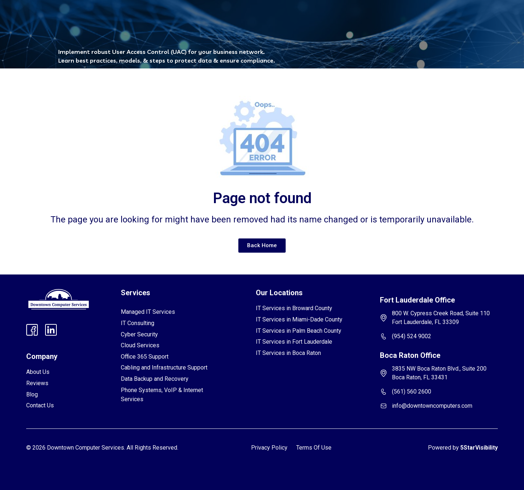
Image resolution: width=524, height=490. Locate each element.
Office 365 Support (144, 356)
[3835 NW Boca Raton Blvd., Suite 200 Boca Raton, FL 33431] (383, 373)
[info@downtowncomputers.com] (383, 406)
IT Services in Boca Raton (288, 352)
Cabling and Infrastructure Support (164, 367)
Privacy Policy (269, 447)
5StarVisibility (479, 447)
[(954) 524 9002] (383, 336)
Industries (184, 17)
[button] (142, 17)
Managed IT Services (148, 311)
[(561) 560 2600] (383, 391)
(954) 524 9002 (411, 336)
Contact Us (309, 17)
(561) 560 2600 (411, 391)
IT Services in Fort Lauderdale (294, 341)
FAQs (253, 17)
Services (142, 17)
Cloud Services (140, 345)
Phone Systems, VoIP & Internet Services (162, 395)
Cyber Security (139, 334)
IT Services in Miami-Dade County (299, 319)
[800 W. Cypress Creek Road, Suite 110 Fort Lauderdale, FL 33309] (383, 317)
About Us (37, 371)
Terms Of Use (314, 447)
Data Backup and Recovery (154, 378)
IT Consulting (137, 323)
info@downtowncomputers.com (432, 405)
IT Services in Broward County (294, 308)
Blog (278, 17)
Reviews (223, 17)
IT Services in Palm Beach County (298, 330)
